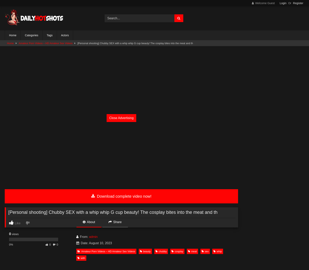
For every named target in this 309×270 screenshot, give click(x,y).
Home (12, 35)
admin (93, 236)
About (89, 222)
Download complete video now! (121, 196)
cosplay (177, 251)
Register (298, 3)
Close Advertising (121, 118)
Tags (50, 35)
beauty (145, 251)
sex (205, 251)
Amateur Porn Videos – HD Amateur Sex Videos (46, 43)
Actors (65, 35)
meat (192, 251)
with (81, 258)
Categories (31, 35)
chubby (161, 251)
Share (115, 222)
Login (283, 3)
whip (217, 251)
